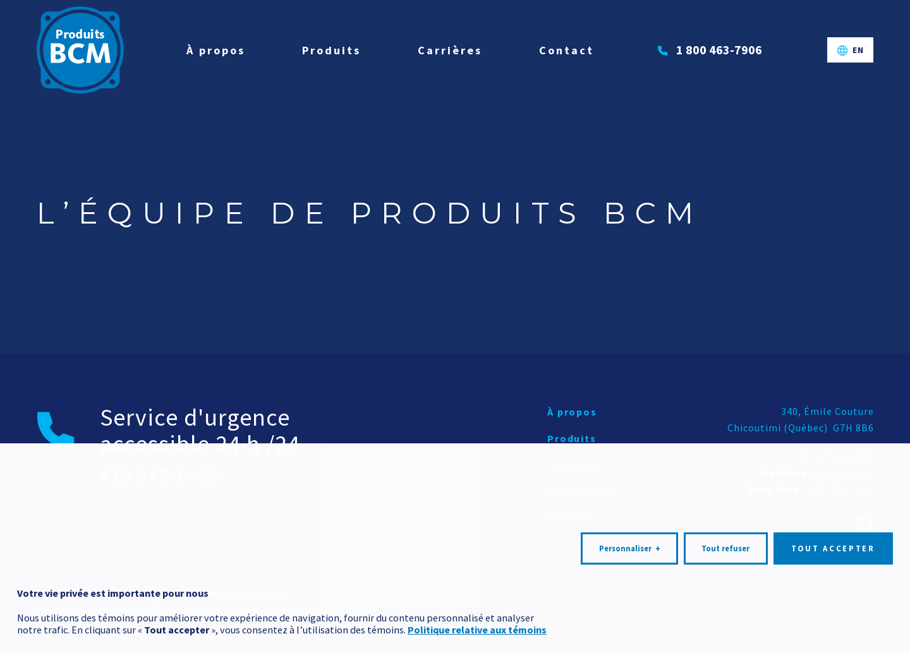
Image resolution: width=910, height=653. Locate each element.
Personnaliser (629, 520)
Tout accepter (833, 520)
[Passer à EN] (850, 50)
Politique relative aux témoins (477, 602)
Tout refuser (725, 520)
